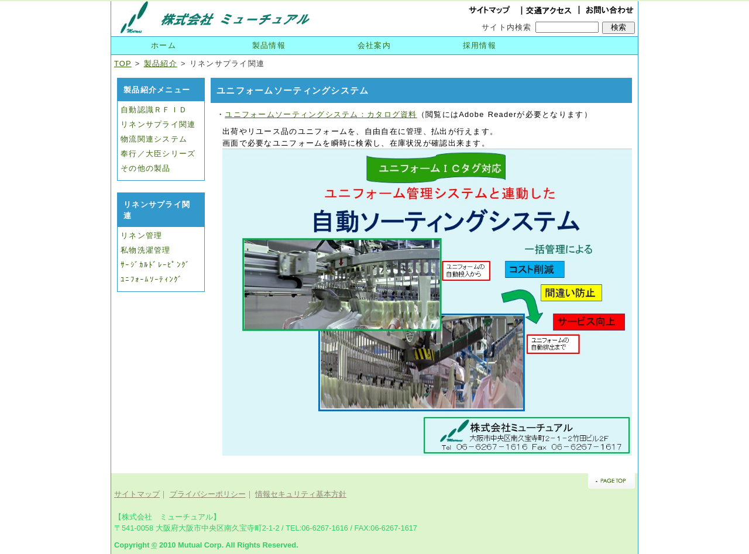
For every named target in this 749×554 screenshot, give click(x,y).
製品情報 (269, 45)
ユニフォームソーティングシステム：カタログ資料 (321, 114)
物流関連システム (154, 139)
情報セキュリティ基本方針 (300, 494)
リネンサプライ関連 (158, 124)
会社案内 (374, 45)
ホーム (163, 45)
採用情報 (479, 45)
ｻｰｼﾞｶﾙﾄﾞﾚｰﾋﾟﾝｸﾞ (155, 264)
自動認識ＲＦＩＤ (154, 109)
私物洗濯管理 (146, 250)
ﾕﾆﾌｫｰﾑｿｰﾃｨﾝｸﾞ (152, 279)
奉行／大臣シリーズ (158, 153)
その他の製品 (146, 168)
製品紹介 (160, 63)
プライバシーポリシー (208, 494)
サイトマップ (137, 494)
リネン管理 (141, 235)
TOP (123, 63)
